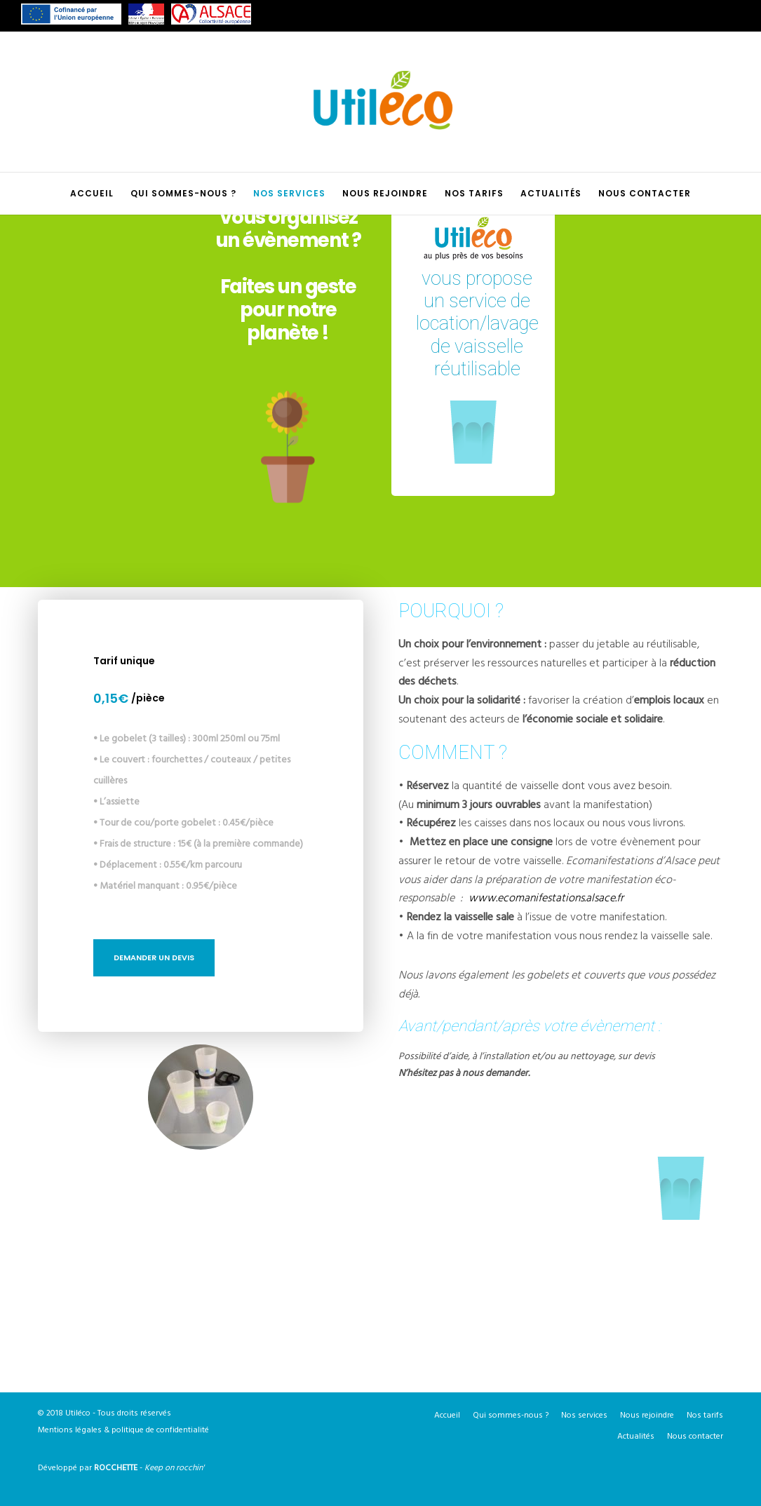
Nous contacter (695, 1436)
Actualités (635, 1436)
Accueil (447, 1415)
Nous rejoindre (647, 1415)
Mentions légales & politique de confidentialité (123, 1430)
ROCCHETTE (115, 1467)
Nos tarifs (705, 1415)
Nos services (584, 1415)
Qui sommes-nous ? (510, 1415)
